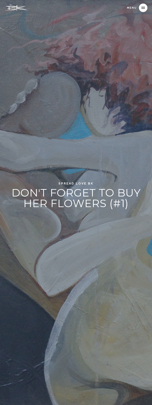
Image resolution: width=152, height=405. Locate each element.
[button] (143, 8)
